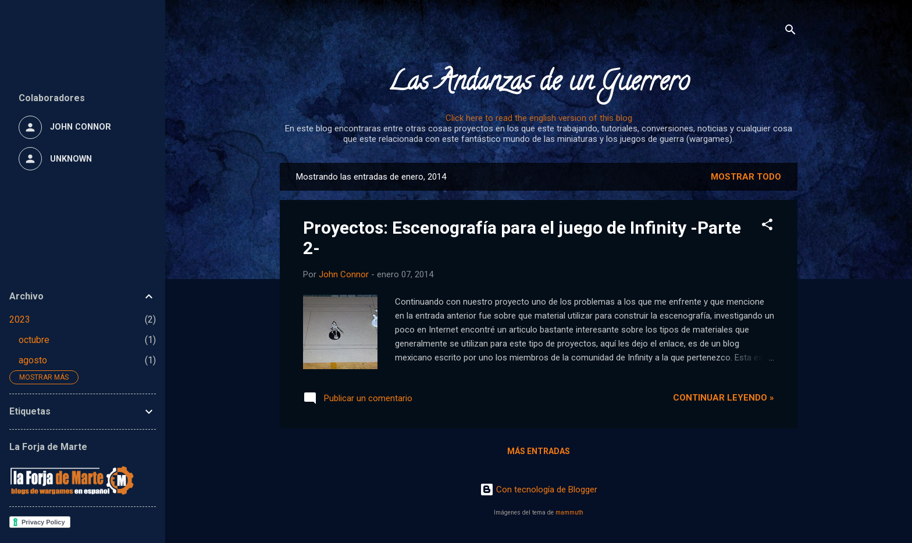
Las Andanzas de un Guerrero (538, 84)
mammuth (569, 512)
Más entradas (538, 451)
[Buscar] (790, 31)
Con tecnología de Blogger (538, 489)
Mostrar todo (746, 177)
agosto (33, 360)
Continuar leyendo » (723, 397)
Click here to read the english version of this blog (539, 118)
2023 (19, 319)
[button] (767, 226)
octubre (34, 339)
